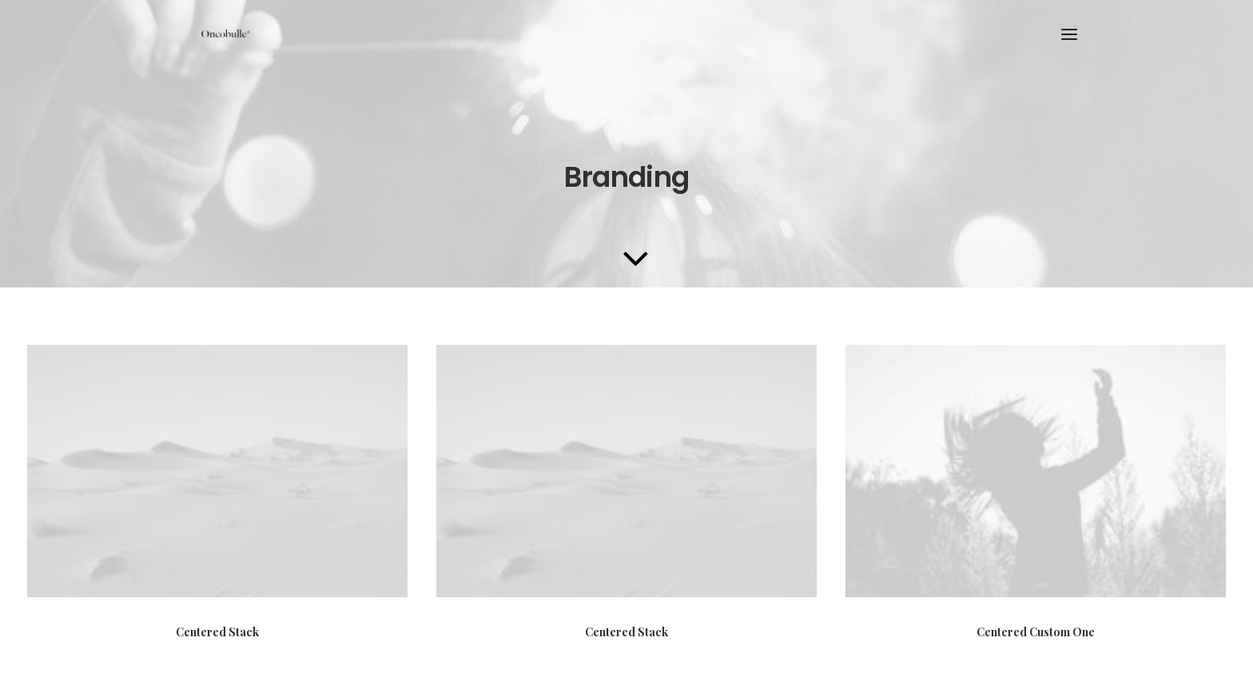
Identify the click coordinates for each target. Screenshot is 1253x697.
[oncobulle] (224, 34)
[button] (1069, 34)
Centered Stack (217, 632)
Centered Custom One (1036, 638)
